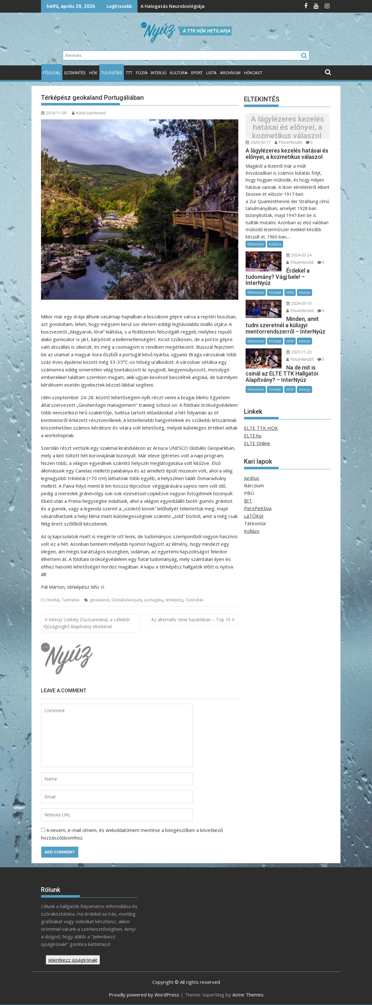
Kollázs (251, 531)
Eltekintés (75, 72)
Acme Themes (248, 994)
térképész (174, 600)
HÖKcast (253, 72)
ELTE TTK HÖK (261, 428)
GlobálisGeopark (126, 600)
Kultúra (178, 72)
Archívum (230, 72)
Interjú (158, 72)
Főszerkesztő (288, 142)
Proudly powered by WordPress (144, 994)
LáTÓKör (254, 516)
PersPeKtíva (257, 508)
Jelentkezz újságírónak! (72, 960)
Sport (197, 72)
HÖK (93, 72)
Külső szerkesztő (89, 113)
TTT (129, 72)
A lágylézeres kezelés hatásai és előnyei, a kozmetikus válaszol (287, 127)
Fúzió (141, 72)
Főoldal (52, 72)
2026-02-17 (258, 142)
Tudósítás (111, 72)
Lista (211, 72)
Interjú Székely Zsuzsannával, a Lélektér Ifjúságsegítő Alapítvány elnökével (86, 623)
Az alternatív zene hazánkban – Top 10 (190, 620)
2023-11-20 (298, 352)
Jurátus (251, 478)
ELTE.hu (252, 435)
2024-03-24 (298, 255)
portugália (153, 600)
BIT (248, 500)
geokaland (99, 600)
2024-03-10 (298, 303)
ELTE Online (257, 443)
